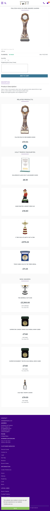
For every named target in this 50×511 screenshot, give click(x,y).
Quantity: (3, 58)
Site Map (3, 457)
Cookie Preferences (6, 469)
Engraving (3, 478)
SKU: (41, 54)
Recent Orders (5, 463)
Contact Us (4, 452)
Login (2, 455)
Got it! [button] (15, 508)
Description (5, 82)
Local (2, 481)
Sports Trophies (5, 491)
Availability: (4, 54)
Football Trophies (5, 494)
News (2, 484)
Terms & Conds (5, 449)
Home (2, 473)
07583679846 (4, 436)
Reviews (3, 460)
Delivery (3, 476)
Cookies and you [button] (8, 504)
